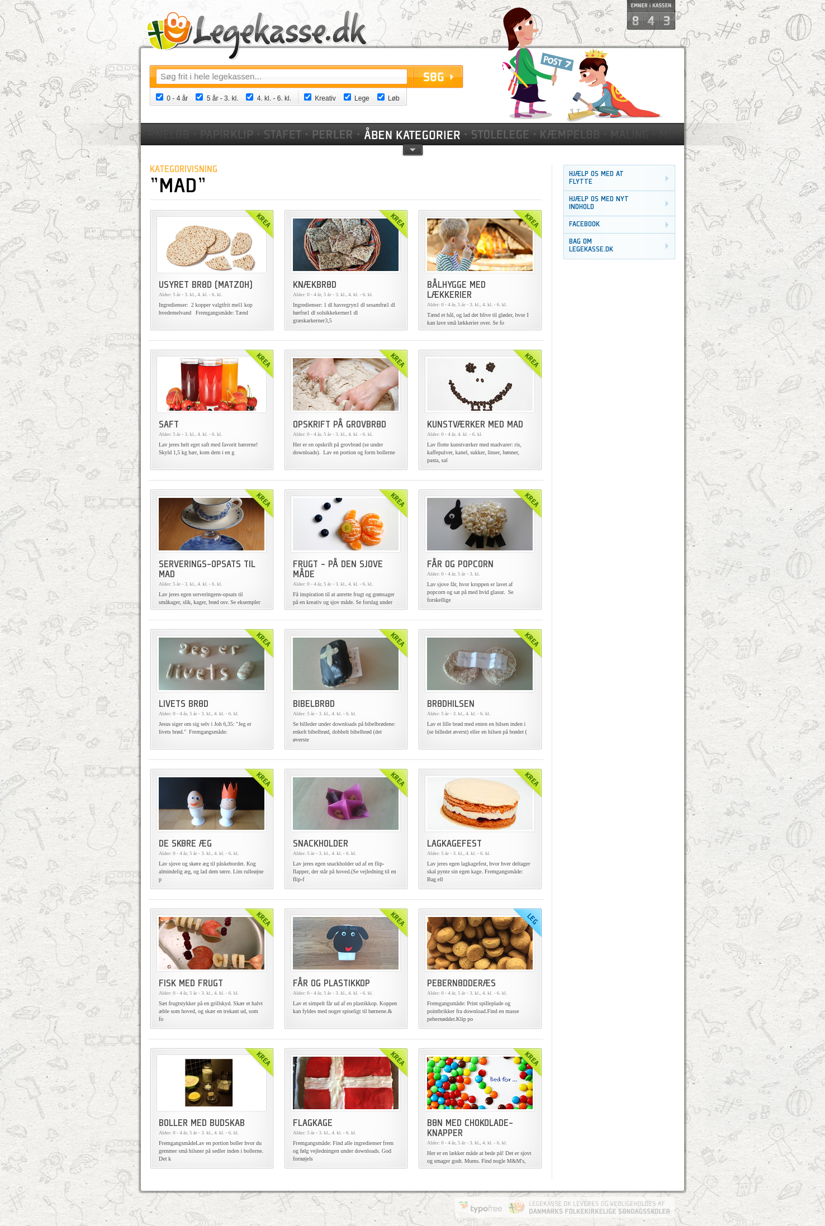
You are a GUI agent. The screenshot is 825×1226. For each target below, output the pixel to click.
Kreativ (325, 98)
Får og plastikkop (331, 984)
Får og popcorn (460, 565)
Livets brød (183, 705)
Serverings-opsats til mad (207, 570)
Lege (361, 98)
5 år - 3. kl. (223, 98)
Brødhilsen (451, 705)
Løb (394, 98)
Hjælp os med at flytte (596, 178)
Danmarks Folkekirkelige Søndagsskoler (589, 1207)
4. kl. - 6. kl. (274, 98)
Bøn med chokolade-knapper (470, 1129)
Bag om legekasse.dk (591, 245)
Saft (169, 425)
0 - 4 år (177, 98)
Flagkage (313, 1124)
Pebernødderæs (461, 984)
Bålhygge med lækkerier (456, 291)
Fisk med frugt (191, 984)
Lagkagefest (454, 844)
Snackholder (320, 844)
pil (412, 149)
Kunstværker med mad (475, 425)
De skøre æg (185, 844)
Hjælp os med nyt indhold (599, 203)
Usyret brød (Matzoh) (206, 286)
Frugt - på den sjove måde (338, 570)
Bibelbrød (314, 705)
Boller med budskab (202, 1124)
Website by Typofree (480, 1207)
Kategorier (413, 134)
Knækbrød (314, 286)
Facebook (584, 224)
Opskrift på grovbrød (339, 425)
